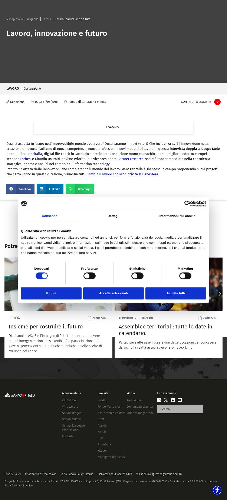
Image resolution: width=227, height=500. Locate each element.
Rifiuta (51, 293)
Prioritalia (34, 154)
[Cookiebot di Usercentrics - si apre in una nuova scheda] (187, 203)
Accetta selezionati (113, 293)
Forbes (25, 159)
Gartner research (131, 159)
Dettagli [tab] (113, 216)
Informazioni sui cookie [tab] (177, 216)
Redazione (17, 102)
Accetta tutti (176, 293)
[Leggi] (120, 308)
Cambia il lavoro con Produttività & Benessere (122, 174)
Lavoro (47, 19)
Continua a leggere (196, 102)
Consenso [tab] (49, 216)
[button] (20, 189)
